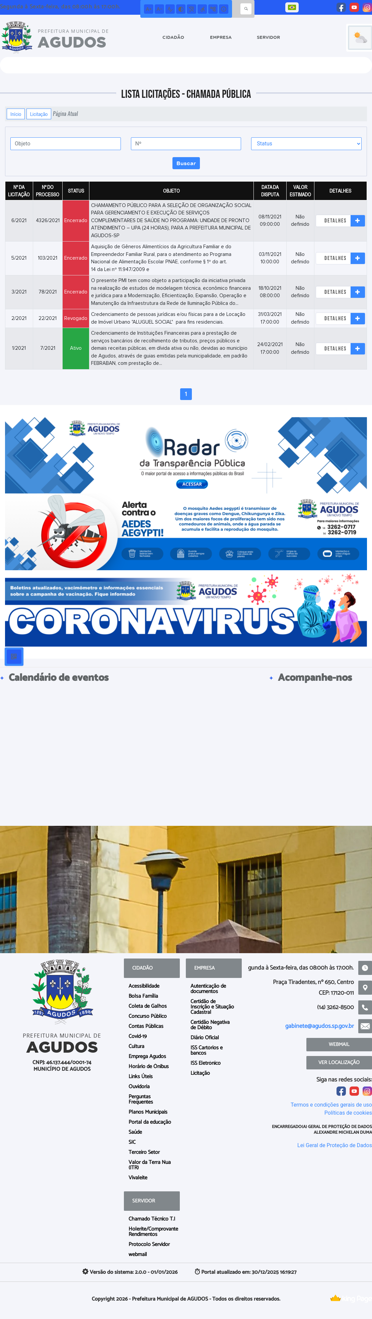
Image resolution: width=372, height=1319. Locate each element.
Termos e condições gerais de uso (331, 1105)
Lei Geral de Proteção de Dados (334, 1145)
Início (15, 114)
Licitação (39, 114)
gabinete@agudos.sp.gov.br (319, 1026)
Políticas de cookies (348, 1113)
